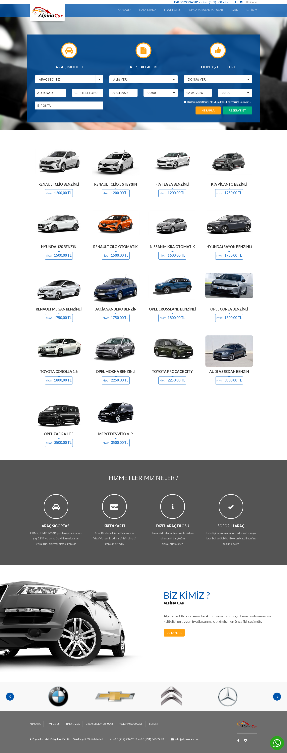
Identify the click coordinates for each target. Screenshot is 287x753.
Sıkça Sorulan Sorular (206, 9)
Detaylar (174, 632)
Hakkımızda (147, 9)
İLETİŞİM (251, 9)
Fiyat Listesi (172, 9)
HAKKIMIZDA (73, 717)
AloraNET (168, 749)
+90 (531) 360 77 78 (216, 2)
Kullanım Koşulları (130, 717)
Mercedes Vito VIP (115, 434)
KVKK (234, 9)
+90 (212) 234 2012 (187, 2)
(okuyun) (245, 101)
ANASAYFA (124, 9)
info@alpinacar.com (187, 732)
